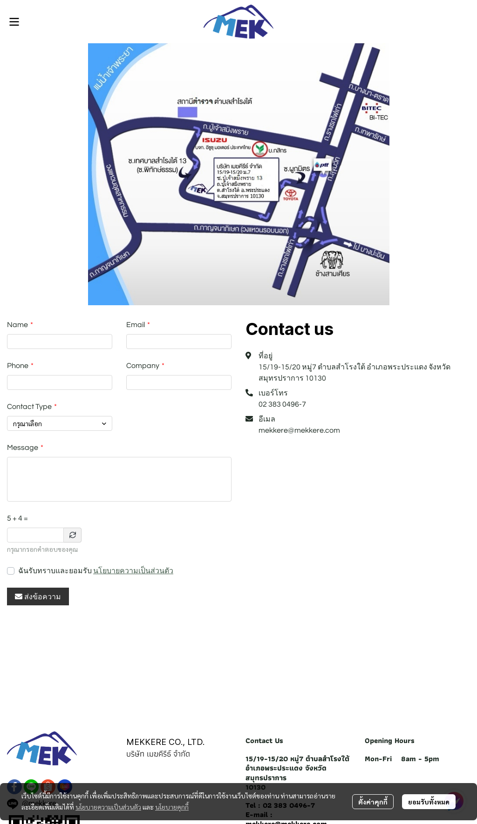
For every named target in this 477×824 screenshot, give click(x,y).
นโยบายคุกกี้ (172, 807)
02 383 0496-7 (282, 404)
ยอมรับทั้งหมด (429, 801)
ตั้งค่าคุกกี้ (373, 801)
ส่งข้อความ (38, 596)
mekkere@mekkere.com (299, 430)
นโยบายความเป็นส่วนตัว (133, 571)
